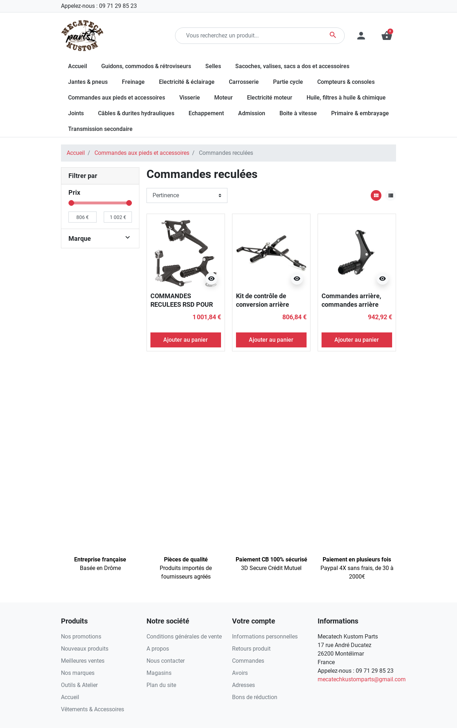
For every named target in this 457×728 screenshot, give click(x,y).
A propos (158, 648)
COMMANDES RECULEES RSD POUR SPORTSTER (181, 304)
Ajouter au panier (185, 339)
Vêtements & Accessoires (92, 709)
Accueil (76, 152)
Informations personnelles (265, 636)
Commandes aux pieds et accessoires (141, 152)
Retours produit (251, 648)
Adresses (243, 685)
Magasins (159, 673)
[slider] (71, 203)
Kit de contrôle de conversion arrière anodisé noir (262, 304)
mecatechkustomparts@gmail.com (362, 679)
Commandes (248, 660)
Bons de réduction (254, 697)
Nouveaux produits (84, 648)
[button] (387, 35)
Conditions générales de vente (184, 636)
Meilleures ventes (82, 660)
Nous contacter (166, 660)
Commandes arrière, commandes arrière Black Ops (351, 304)
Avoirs (240, 673)
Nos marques (77, 673)
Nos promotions (81, 636)
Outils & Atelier (79, 685)
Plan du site (161, 685)
